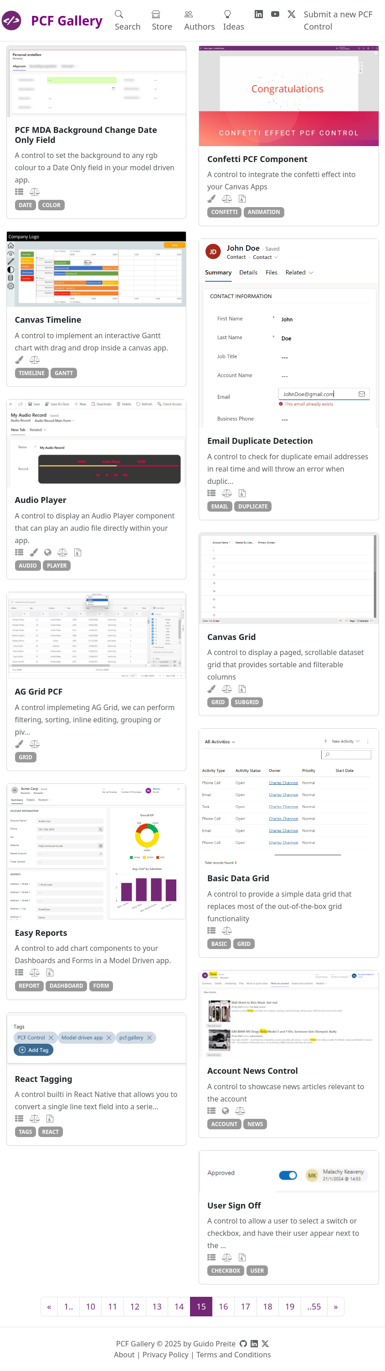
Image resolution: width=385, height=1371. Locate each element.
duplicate (252, 506)
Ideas (233, 20)
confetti (224, 211)
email (219, 506)
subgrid (247, 702)
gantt (64, 372)
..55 (314, 1306)
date (25, 204)
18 (267, 1306)
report (29, 985)
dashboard (66, 985)
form (101, 985)
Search (128, 20)
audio (28, 565)
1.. (68, 1306)
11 (113, 1306)
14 (179, 1306)
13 (157, 1306)
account (224, 1123)
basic (219, 943)
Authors (200, 20)
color (51, 204)
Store (162, 20)
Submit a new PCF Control (338, 20)
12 (135, 1306)
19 (290, 1306)
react (50, 1131)
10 (90, 1306)
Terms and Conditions (233, 1355)
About (124, 1355)
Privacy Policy (166, 1355)
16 (223, 1306)
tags (25, 1131)
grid (218, 702)
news (255, 1123)
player (57, 565)
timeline (32, 372)
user (257, 1270)
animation (264, 211)
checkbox (225, 1270)
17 (246, 1306)
